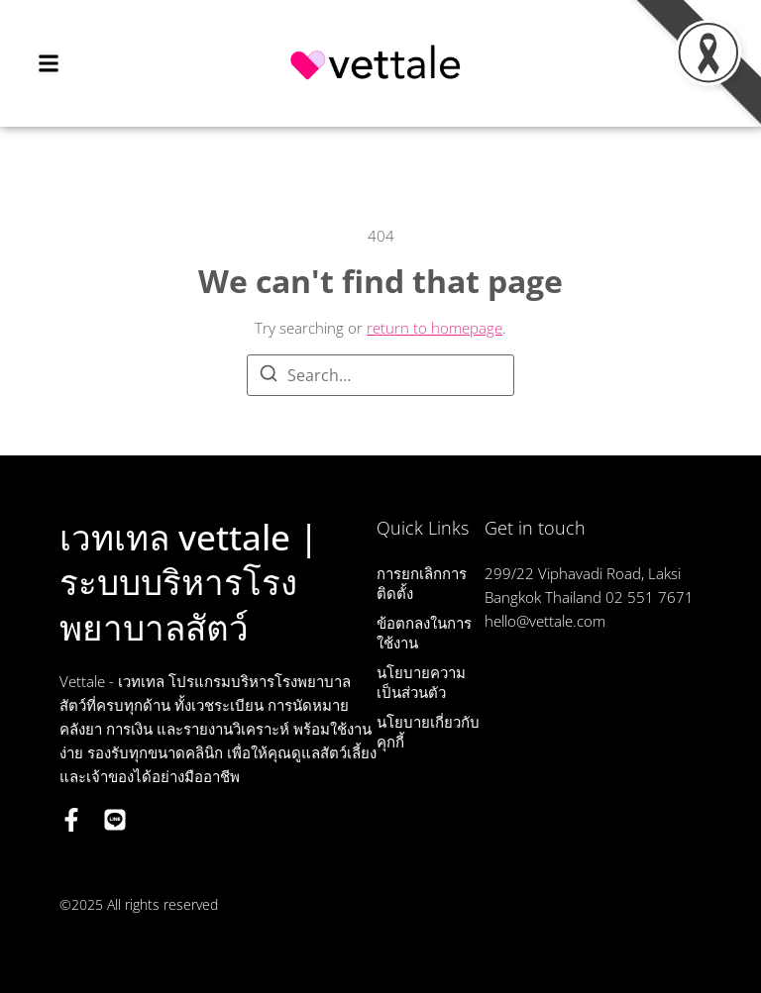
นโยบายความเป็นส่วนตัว (421, 682)
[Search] (268, 376)
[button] (48, 63)
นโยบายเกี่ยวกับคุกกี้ (428, 731)
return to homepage (434, 328)
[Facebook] (71, 820)
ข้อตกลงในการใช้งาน (424, 632)
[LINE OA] (115, 820)
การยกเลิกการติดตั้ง (422, 583)
